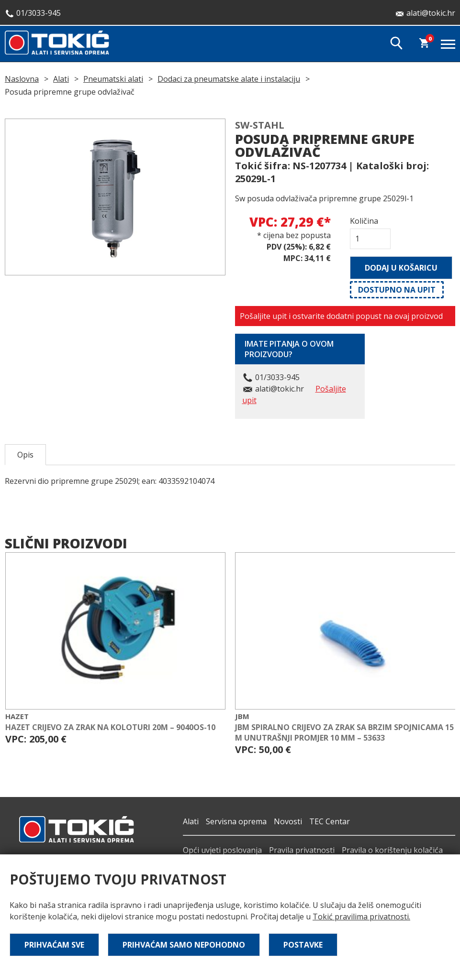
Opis (25, 454)
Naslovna (22, 79)
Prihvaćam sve (54, 944)
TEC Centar (329, 821)
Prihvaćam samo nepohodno (184, 944)
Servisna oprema (236, 821)
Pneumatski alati (113, 79)
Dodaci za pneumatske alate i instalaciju (228, 79)
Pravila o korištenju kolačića (392, 850)
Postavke (303, 944)
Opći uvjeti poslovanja (222, 850)
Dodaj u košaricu (401, 267)
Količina (364, 221)
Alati (61, 79)
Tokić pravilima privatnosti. (361, 916)
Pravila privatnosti (302, 850)
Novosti (288, 821)
